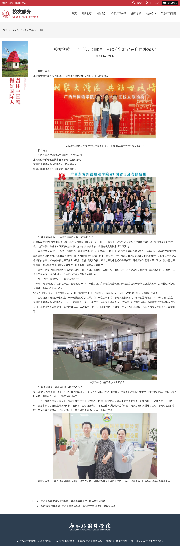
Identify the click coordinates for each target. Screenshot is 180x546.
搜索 (137, 2)
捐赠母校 (136, 13)
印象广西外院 (168, 13)
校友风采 (28, 29)
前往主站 (153, 2)
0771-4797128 (66, 541)
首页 (74, 13)
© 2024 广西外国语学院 (90, 541)
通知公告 (101, 13)
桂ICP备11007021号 (116, 541)
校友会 (151, 13)
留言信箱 (170, 2)
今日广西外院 (118, 13)
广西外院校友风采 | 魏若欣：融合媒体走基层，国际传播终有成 (73, 501)
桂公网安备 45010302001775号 (147, 541)
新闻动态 (87, 13)
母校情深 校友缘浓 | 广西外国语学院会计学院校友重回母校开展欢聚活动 (78, 506)
